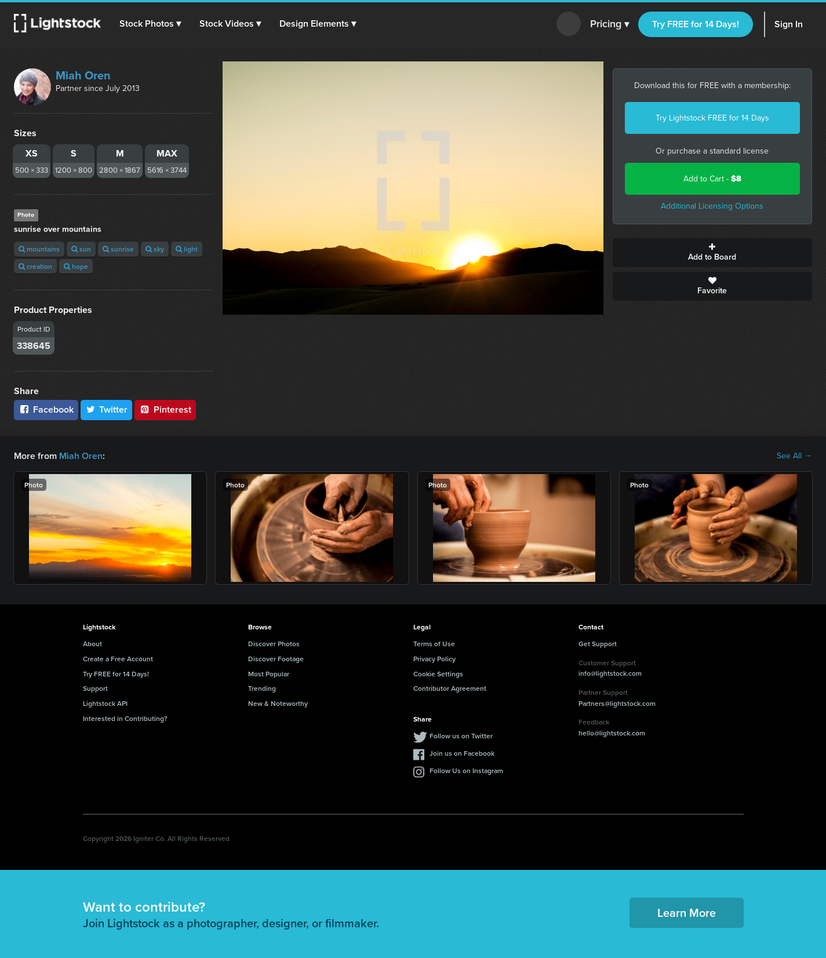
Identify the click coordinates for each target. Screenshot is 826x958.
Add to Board (712, 253)
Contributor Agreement (449, 688)
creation (35, 266)
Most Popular (268, 674)
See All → (794, 456)
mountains (39, 249)
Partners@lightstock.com (617, 703)
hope (76, 266)
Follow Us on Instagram (466, 770)
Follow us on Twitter (461, 736)
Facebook (46, 409)
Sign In (788, 24)
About (92, 644)
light (187, 249)
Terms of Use (434, 644)
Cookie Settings (438, 674)
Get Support (597, 644)
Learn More (686, 912)
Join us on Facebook (462, 753)
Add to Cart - (712, 179)
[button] (150, 23)
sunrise (118, 249)
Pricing (609, 24)
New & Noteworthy (278, 703)
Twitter (106, 409)
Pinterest (165, 409)
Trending (262, 688)
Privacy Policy (434, 659)
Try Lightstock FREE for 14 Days (712, 118)
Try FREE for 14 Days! (695, 24)
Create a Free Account (118, 659)
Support (95, 688)
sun (81, 249)
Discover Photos (274, 644)
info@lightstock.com (610, 673)
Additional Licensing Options (712, 206)
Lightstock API (105, 703)
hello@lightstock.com (611, 733)
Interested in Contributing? (125, 718)
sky (154, 249)
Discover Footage (276, 659)
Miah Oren (83, 75)
